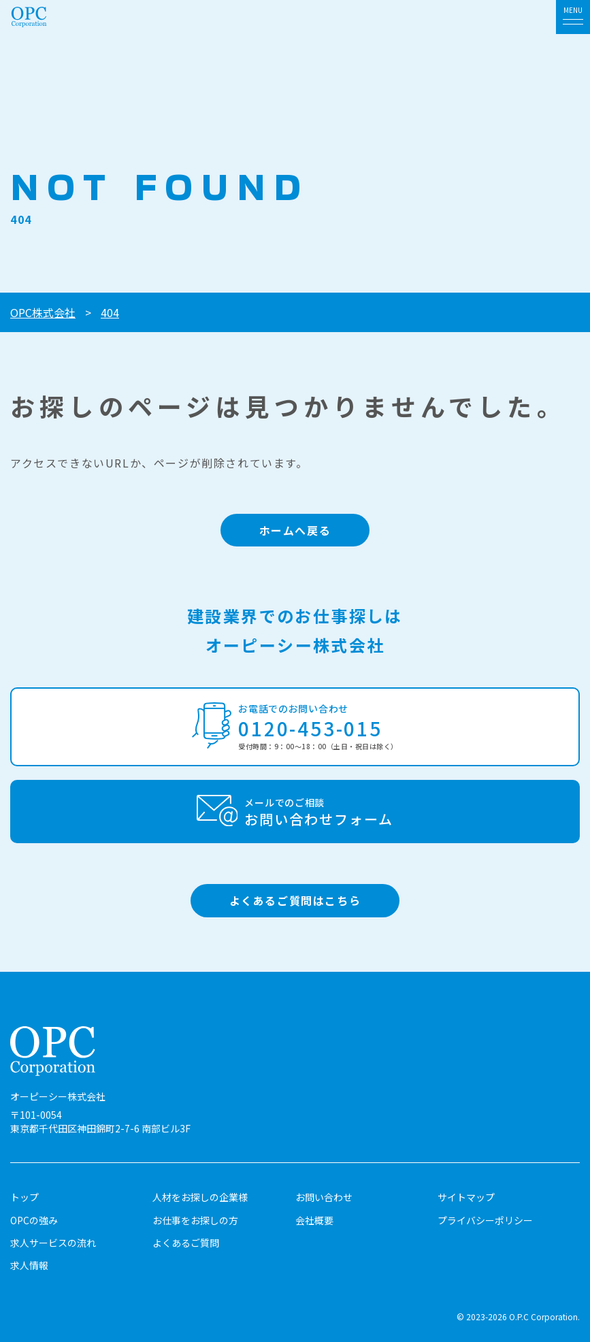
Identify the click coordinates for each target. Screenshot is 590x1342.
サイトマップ (466, 1197)
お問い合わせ (324, 1197)
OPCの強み (34, 1220)
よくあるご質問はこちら (295, 900)
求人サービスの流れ (53, 1242)
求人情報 (29, 1265)
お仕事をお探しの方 (195, 1220)
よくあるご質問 (185, 1242)
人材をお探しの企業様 (200, 1197)
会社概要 (314, 1220)
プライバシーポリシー (485, 1220)
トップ (24, 1197)
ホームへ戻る (295, 530)
